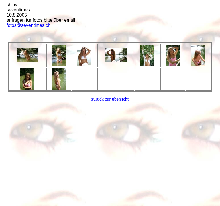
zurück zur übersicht (110, 99)
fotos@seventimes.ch (28, 25)
